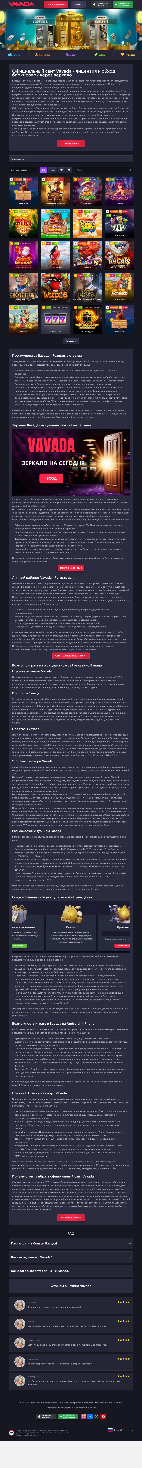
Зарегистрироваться (56, 4)
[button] (3, 29)
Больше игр (71, 341)
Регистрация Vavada (71, 1217)
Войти (78, 4)
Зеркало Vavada (71, 143)
